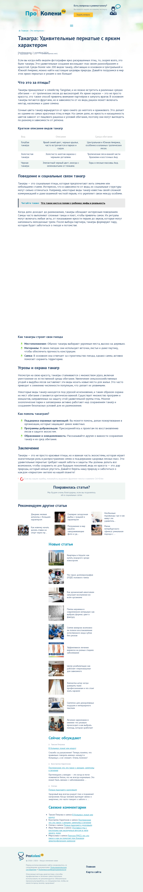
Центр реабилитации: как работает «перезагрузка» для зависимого (70, 668)
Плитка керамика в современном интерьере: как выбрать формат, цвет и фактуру (71, 613)
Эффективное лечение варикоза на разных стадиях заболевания (71, 650)
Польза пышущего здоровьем (63, 789)
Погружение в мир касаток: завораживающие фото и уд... (70, 530)
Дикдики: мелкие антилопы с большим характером (40, 517)
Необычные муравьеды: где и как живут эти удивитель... (108, 517)
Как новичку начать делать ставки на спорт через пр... (33, 530)
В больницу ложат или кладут (62, 748)
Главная (90, 866)
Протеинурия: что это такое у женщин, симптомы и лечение (71, 769)
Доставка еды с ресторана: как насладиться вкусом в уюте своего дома (68, 830)
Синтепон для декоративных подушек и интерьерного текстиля (71, 705)
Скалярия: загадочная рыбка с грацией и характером (71, 517)
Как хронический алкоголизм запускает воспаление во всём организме (71, 594)
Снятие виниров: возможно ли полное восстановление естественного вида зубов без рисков (70, 631)
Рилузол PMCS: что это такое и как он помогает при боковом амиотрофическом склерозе (69, 838)
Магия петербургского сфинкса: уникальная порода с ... (107, 530)
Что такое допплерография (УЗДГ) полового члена (71, 576)
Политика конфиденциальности (52, 869)
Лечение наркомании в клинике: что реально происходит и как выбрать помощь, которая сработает (71, 724)
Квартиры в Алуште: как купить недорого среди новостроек (69, 557)
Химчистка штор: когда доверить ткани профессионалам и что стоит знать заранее (71, 687)
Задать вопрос (83, 14)
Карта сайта (93, 872)
